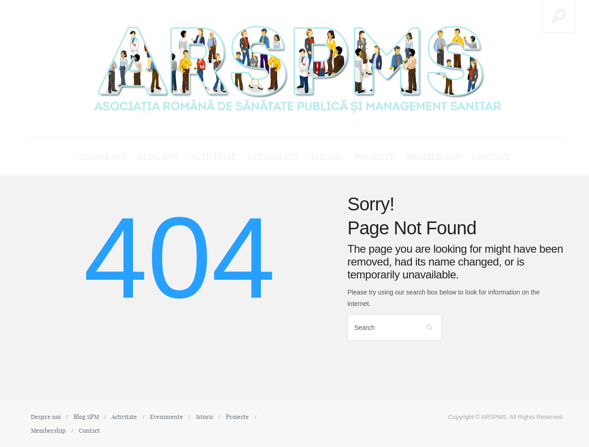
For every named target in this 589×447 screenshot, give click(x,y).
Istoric (327, 157)
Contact (491, 157)
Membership (433, 157)
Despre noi (103, 157)
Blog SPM (158, 157)
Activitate (213, 157)
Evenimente (274, 157)
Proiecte (375, 157)
